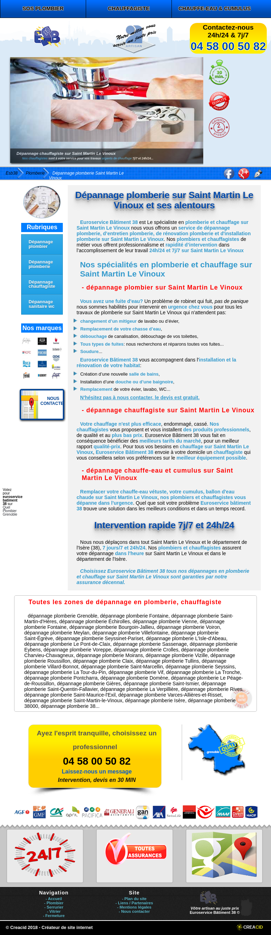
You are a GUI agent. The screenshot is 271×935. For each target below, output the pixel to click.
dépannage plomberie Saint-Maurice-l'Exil (70, 695)
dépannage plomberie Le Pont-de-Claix (67, 644)
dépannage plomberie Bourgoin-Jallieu (111, 627)
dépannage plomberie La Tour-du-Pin (65, 672)
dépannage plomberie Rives (211, 689)
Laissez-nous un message (97, 772)
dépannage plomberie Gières (89, 683)
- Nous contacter (134, 911)
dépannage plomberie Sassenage (150, 644)
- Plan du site (134, 899)
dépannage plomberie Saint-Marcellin (122, 666)
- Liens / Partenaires (134, 903)
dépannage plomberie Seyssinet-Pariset (99, 638)
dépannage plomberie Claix (103, 661)
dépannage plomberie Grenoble (62, 616)
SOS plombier (43, 8)
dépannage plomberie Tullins (167, 661)
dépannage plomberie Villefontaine (130, 633)
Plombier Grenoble (10, 512)
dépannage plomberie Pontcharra (61, 678)
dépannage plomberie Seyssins (199, 666)
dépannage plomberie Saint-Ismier (161, 683)
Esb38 (12, 173)
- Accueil (54, 899)
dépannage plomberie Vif (136, 672)
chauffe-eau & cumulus (215, 8)
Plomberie (35, 173)
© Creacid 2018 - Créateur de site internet (49, 927)
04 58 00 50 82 (228, 46)
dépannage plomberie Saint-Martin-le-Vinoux (73, 700)
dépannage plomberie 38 (68, 706)
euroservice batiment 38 (13, 500)
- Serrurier (53, 907)
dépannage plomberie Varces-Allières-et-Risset (169, 695)
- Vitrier (54, 911)
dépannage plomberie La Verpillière (139, 689)
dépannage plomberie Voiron (188, 627)
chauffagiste (129, 8)
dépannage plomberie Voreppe (77, 649)
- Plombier (54, 903)
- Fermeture (54, 915)
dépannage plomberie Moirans (109, 655)
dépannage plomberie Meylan (56, 633)
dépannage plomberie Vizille (177, 655)
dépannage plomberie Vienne (165, 621)
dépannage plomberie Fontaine (134, 616)
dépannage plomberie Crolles (146, 649)
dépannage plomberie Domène (134, 678)
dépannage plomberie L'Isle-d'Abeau (186, 638)
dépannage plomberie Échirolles (94, 621)
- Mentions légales (134, 907)
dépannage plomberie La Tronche (203, 672)
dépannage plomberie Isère (155, 700)
